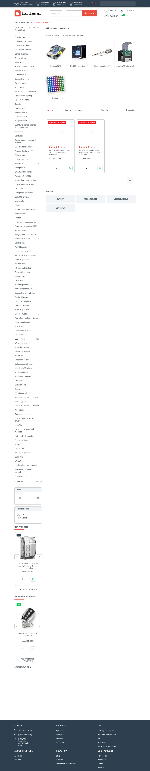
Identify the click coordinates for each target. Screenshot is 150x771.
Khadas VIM (20, 276)
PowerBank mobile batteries (26, 318)
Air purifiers (19, 410)
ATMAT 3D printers (22, 351)
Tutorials (59, 760)
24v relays (19, 62)
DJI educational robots (24, 364)
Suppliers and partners (107, 734)
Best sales (60, 738)
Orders (100, 764)
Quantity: (104, 110)
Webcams (19, 335)
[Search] (81, 13)
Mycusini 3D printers (23, 347)
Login (113, 11)
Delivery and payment (106, 731)
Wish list (101, 768)
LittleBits (18, 425)
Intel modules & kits (23, 116)
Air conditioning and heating (26, 397)
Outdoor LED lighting (23, 96)
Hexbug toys (20, 108)
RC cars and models (23, 268)
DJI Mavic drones (22, 37)
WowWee (18, 461)
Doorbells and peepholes (25, 293)
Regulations (102, 742)
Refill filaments (21, 247)
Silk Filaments (20, 385)
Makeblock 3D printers (24, 368)
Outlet (60, 199)
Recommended (90, 199)
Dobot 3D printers (22, 197)
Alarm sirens (20, 264)
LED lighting (20, 339)
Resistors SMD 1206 (23, 176)
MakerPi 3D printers (23, 376)
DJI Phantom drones (23, 41)
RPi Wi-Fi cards (21, 112)
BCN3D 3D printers (22, 239)
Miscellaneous (121, 199)
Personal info (103, 756)
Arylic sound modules (23, 289)
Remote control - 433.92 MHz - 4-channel (28, 635)
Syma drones (20, 83)
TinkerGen (19, 356)
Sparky (18, 389)
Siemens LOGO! (21, 75)
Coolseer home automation (26, 465)
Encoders (19, 132)
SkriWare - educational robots (27, 406)
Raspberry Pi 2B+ (22, 360)
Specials (59, 731)
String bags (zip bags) (24, 193)
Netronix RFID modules (24, 436)
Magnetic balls (21, 121)
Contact (130, 11)
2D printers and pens (23, 147)
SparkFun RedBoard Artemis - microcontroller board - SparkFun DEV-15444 (90, 152)
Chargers (18, 205)
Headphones (20, 168)
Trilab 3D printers (22, 310)
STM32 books (20, 214)
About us (18, 756)
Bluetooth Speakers (23, 301)
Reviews (17, 760)
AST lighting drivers (22, 453)
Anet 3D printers (21, 71)
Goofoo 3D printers (22, 305)
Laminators (19, 280)
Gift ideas (60, 208)
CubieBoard (19, 457)
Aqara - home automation (25, 180)
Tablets (18, 104)
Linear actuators (21, 314)
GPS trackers (20, 189)
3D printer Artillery (22, 393)
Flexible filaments (22, 297)
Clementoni (19, 448)
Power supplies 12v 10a (24, 66)
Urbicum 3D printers (23, 331)
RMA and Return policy (107, 746)
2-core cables (20, 58)
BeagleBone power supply (25, 234)
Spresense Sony (21, 440)
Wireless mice (20, 87)
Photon (18, 218)
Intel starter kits (21, 159)
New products (61, 734)
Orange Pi (19, 381)
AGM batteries (21, 230)
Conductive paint (22, 79)
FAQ (99, 738)
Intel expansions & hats (24, 184)
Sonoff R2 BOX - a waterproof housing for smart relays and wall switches (28, 566)
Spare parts (19, 326)
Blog (58, 756)
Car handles (20, 243)
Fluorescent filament (23, 50)
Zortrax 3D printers (22, 272)
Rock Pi (18, 444)
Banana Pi (19, 163)
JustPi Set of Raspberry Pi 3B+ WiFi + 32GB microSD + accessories (59, 152)
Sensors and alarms (23, 251)
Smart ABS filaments (23, 172)
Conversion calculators (65, 764)
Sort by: (68, 110)
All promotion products (28, 660)
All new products (28, 589)
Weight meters (21, 343)
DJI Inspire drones (22, 46)
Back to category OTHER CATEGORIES (26, 29)
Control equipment (22, 322)
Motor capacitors (22, 285)
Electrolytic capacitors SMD (26, 226)
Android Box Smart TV (24, 151)
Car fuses (19, 136)
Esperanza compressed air (25, 91)
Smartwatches (21, 476)
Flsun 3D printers (22, 260)
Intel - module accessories (25, 222)
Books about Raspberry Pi (25, 209)
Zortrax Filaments (22, 54)
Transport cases (21, 372)
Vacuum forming (22, 201)
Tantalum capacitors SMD (25, 255)
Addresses (102, 760)
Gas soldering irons (22, 414)
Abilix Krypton (20, 402)
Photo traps (20, 155)
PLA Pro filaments (22, 100)
